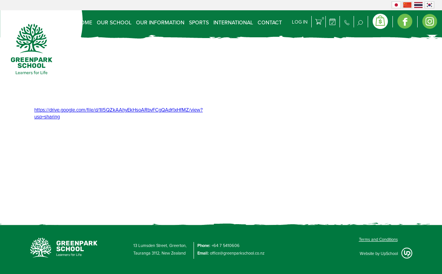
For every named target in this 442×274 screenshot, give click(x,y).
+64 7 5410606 (225, 245)
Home (84, 22)
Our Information (160, 22)
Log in (299, 22)
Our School (114, 22)
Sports (199, 22)
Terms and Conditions (378, 239)
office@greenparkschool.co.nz (237, 253)
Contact (270, 22)
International (233, 22)
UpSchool (389, 253)
